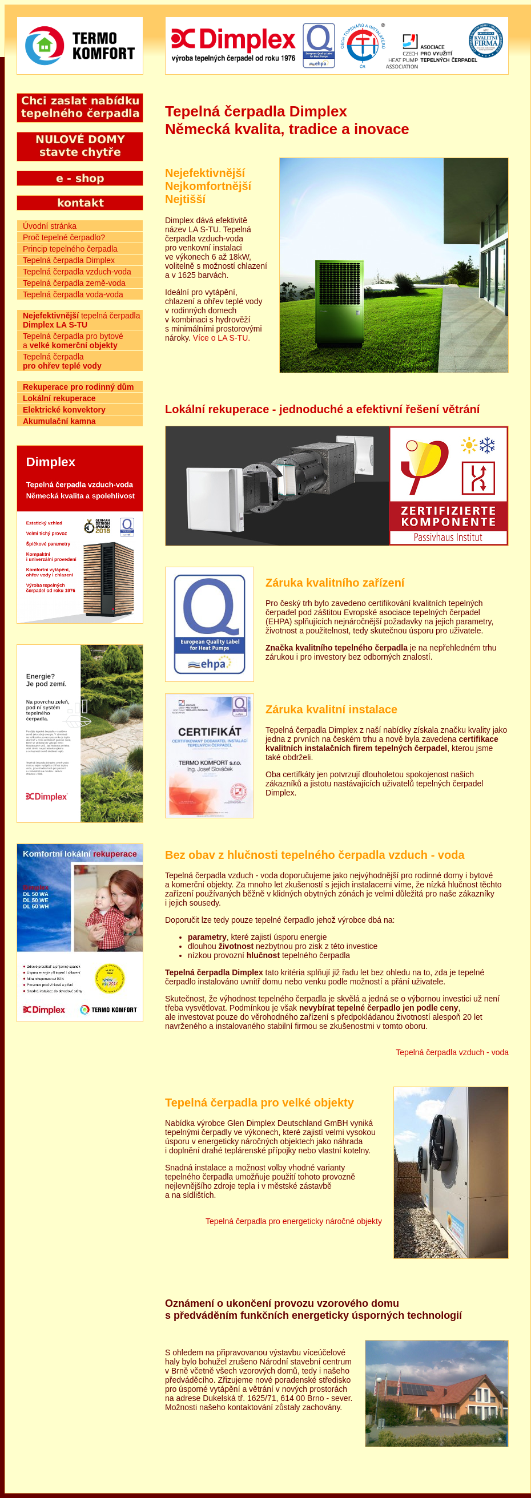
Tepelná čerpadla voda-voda (73, 294)
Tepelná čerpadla (62, 361)
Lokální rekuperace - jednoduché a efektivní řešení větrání (322, 409)
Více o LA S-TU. (221, 337)
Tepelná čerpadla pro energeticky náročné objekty (294, 1221)
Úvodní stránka (50, 226)
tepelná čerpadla (81, 320)
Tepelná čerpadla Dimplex (69, 260)
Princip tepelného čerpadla (70, 248)
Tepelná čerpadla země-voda (74, 283)
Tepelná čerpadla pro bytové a (73, 341)
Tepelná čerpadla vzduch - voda (452, 1052)
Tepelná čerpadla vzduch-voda (77, 271)
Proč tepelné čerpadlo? (64, 237)
